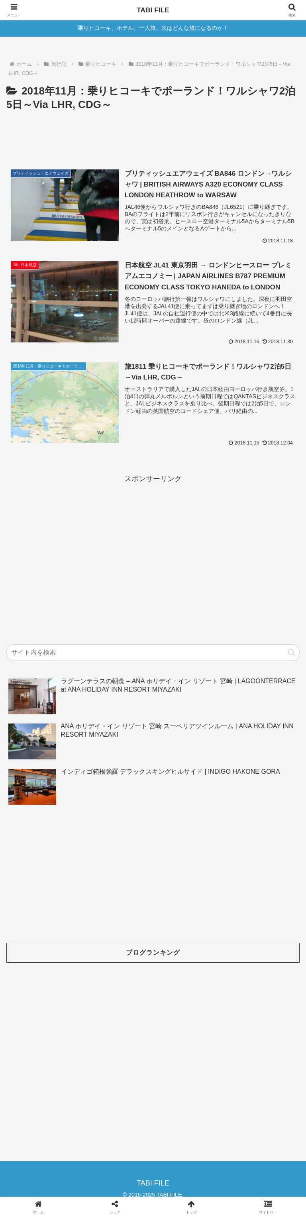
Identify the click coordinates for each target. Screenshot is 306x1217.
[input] (153, 652)
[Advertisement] (153, 135)
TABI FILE (153, 10)
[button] (291, 652)
